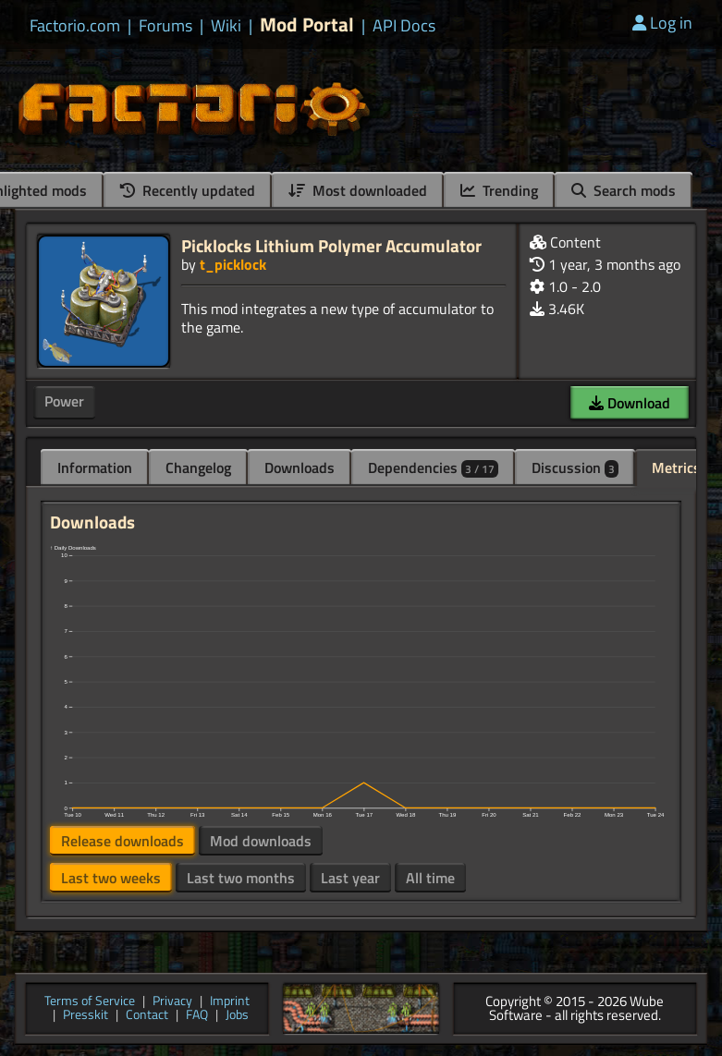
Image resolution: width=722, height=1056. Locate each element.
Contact (147, 1016)
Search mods (623, 190)
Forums (165, 26)
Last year (350, 878)
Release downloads (122, 841)
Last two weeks (111, 878)
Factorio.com (75, 26)
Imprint (230, 1002)
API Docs (404, 26)
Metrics (676, 467)
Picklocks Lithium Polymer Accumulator (331, 245)
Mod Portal (307, 24)
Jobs (237, 1016)
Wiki (226, 26)
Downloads (299, 467)
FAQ (197, 1016)
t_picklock (233, 264)
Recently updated (187, 190)
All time (430, 878)
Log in (662, 22)
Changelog (198, 467)
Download (629, 403)
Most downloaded (357, 190)
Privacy (172, 1002)
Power (64, 401)
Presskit (85, 1016)
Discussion (575, 467)
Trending (499, 190)
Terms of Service (89, 1002)
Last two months (241, 878)
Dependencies (433, 467)
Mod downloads (261, 841)
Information (94, 467)
